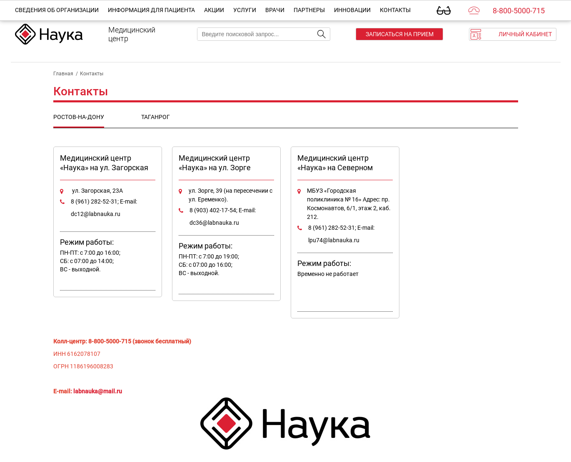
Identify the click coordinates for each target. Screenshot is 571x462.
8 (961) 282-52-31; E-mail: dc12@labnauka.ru (104, 207)
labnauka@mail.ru (97, 391)
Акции (214, 10)
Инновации (352, 10)
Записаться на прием (400, 34)
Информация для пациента (151, 10)
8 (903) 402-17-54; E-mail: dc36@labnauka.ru (223, 216)
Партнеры (309, 10)
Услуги (244, 10)
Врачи (274, 10)
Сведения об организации (57, 10)
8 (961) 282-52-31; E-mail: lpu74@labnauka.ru (341, 233)
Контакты (395, 10)
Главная (63, 74)
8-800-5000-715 (519, 10)
